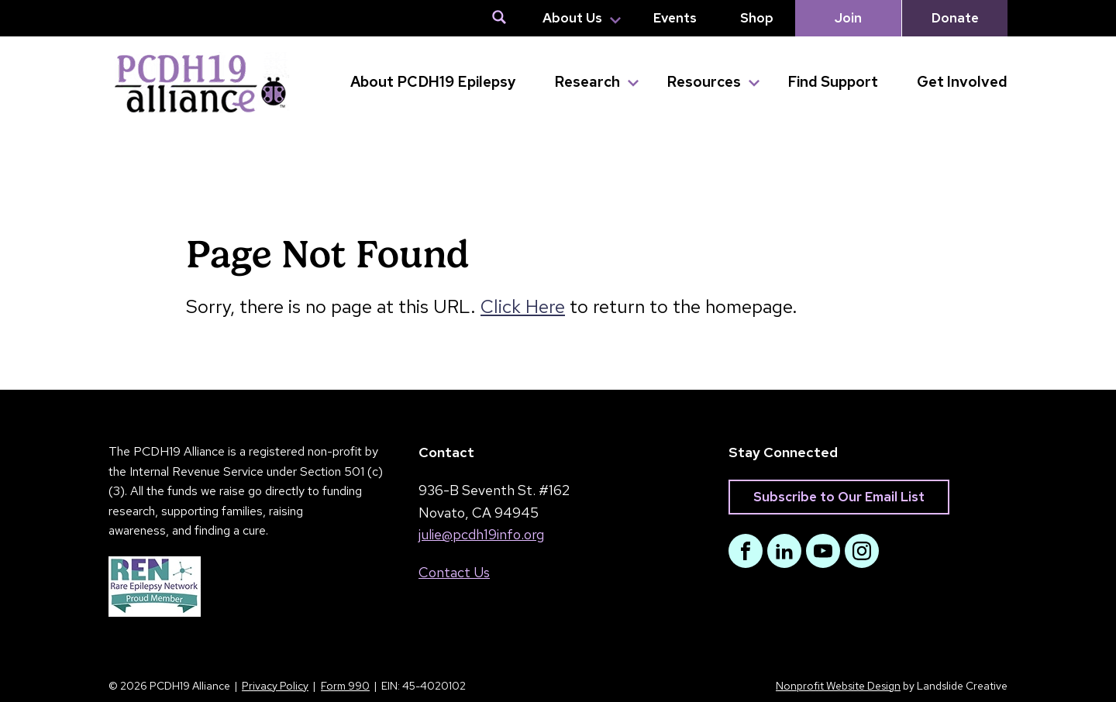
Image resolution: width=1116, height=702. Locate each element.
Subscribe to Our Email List (839, 496)
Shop (756, 17)
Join (848, 17)
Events (675, 17)
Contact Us (454, 572)
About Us (572, 17)
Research (587, 81)
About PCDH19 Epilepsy (432, 81)
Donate (955, 17)
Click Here (522, 306)
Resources (703, 81)
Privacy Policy (275, 685)
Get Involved (962, 81)
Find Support (832, 81)
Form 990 (345, 685)
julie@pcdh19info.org (481, 534)
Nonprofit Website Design (838, 686)
